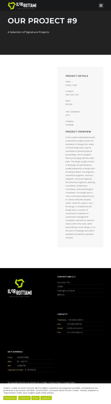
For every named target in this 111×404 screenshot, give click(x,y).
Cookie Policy (69, 382)
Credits (44, 382)
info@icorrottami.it (75, 328)
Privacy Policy (55, 382)
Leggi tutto (46, 398)
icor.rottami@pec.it (75, 332)
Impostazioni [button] (10, 398)
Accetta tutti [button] (24, 398)
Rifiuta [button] (35, 398)
